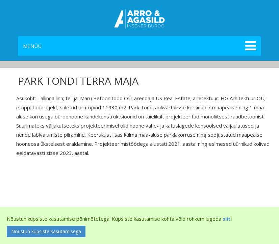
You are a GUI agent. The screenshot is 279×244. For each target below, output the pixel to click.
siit (227, 218)
